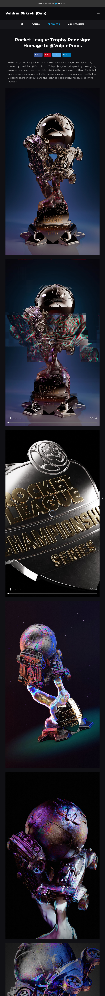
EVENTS (35, 24)
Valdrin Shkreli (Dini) (26, 13)
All (22, 24)
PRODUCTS (54, 24)
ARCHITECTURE (76, 24)
